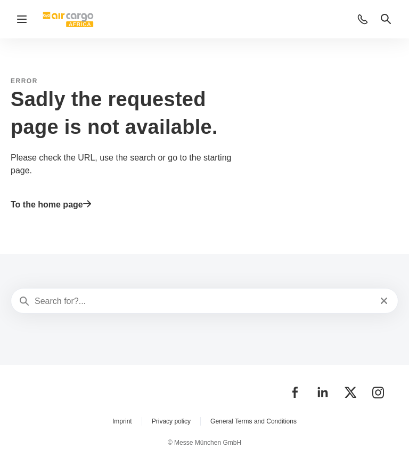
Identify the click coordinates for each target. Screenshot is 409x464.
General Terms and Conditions (253, 421)
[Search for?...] (203, 301)
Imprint (122, 421)
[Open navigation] (22, 19)
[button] (362, 19)
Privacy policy (171, 421)
